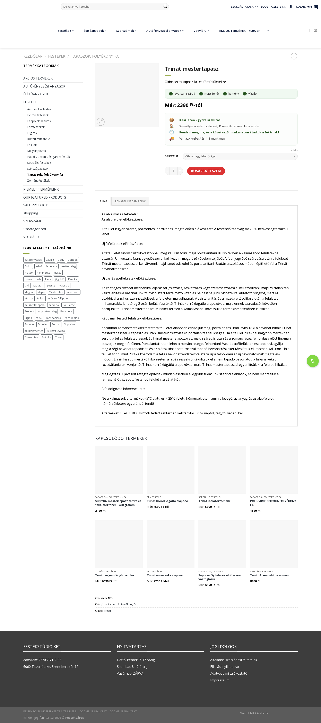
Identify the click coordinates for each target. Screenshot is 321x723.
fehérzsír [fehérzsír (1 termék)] (51, 266)
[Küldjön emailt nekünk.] (315, 30)
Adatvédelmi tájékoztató (228, 673)
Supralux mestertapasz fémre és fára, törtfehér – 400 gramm (118, 503)
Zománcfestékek (38, 180)
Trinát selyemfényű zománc (115, 575)
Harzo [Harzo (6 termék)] (57, 272)
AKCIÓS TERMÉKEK (229, 30)
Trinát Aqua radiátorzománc (270, 575)
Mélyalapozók (36, 151)
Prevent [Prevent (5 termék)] (29, 311)
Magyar (259, 30)
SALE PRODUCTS (36, 205)
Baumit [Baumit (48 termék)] (50, 259)
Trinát (107, 611)
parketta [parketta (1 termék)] (54, 305)
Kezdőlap (33, 56)
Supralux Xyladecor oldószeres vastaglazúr (220, 577)
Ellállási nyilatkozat (224, 666)
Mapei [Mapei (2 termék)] (41, 292)
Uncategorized (34, 229)
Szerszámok (123, 30)
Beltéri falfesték (38, 115)
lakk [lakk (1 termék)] (27, 285)
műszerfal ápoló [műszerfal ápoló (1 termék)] (35, 305)
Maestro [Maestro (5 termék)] (64, 285)
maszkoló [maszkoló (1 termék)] (73, 292)
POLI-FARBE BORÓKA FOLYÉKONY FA (273, 503)
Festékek (63, 30)
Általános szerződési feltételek (233, 660)
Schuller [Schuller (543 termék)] (43, 324)
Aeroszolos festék (39, 109)
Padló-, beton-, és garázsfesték (48, 157)
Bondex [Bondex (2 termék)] (73, 259)
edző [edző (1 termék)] (39, 266)
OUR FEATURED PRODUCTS (44, 197)
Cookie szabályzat (93, 711)
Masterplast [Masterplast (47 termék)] (56, 292)
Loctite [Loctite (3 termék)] (51, 285)
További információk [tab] (130, 201)
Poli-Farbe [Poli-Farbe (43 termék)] (69, 305)
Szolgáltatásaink (244, 6)
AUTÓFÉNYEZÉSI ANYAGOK (44, 86)
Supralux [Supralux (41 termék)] (69, 324)
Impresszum (219, 680)
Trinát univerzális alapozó (165, 575)
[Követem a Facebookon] (310, 30)
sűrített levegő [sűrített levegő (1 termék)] (56, 331)
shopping (30, 213)
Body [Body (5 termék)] (61, 259)
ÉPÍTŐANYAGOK (35, 94)
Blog (264, 6)
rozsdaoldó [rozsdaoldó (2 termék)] (72, 318)
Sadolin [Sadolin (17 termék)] (29, 324)
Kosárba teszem (206, 171)
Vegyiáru (198, 30)
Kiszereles (172, 155)
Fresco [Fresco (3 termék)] (29, 272)
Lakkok (32, 145)
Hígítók (32, 133)
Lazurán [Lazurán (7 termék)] (38, 285)
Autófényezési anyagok (162, 30)
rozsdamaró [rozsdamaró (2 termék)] (53, 318)
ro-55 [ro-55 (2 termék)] (39, 318)
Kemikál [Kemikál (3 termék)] (73, 279)
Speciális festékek (39, 163)
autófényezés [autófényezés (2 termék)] (33, 259)
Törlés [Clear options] (293, 149)
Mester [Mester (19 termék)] (29, 298)
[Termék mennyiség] (174, 171)
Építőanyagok (92, 30)
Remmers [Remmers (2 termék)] (66, 311)
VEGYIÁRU (31, 237)
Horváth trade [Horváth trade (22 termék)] (33, 279)
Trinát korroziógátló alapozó (167, 501)
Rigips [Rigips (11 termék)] (28, 318)
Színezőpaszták (37, 169)
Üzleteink (278, 6)
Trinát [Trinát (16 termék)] (58, 337)
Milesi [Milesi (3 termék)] (40, 298)
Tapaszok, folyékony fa (95, 56)
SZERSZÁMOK (34, 221)
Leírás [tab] (102, 201)
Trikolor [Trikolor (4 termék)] (46, 337)
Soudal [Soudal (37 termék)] (56, 324)
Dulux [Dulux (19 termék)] (28, 266)
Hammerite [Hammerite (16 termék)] (43, 272)
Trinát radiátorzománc (214, 501)
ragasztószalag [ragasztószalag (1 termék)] (47, 311)
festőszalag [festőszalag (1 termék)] (68, 266)
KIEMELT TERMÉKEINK (41, 189)
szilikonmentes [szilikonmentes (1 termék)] (34, 331)
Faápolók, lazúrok (39, 121)
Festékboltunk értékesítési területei (50, 711)
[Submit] (165, 6)
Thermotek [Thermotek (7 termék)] (31, 337)
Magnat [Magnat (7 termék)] (29, 292)
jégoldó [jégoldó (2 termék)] (59, 279)
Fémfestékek (36, 127)
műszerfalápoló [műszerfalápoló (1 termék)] (58, 298)
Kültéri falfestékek (39, 139)
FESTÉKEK (56, 56)
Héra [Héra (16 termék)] (48, 279)
